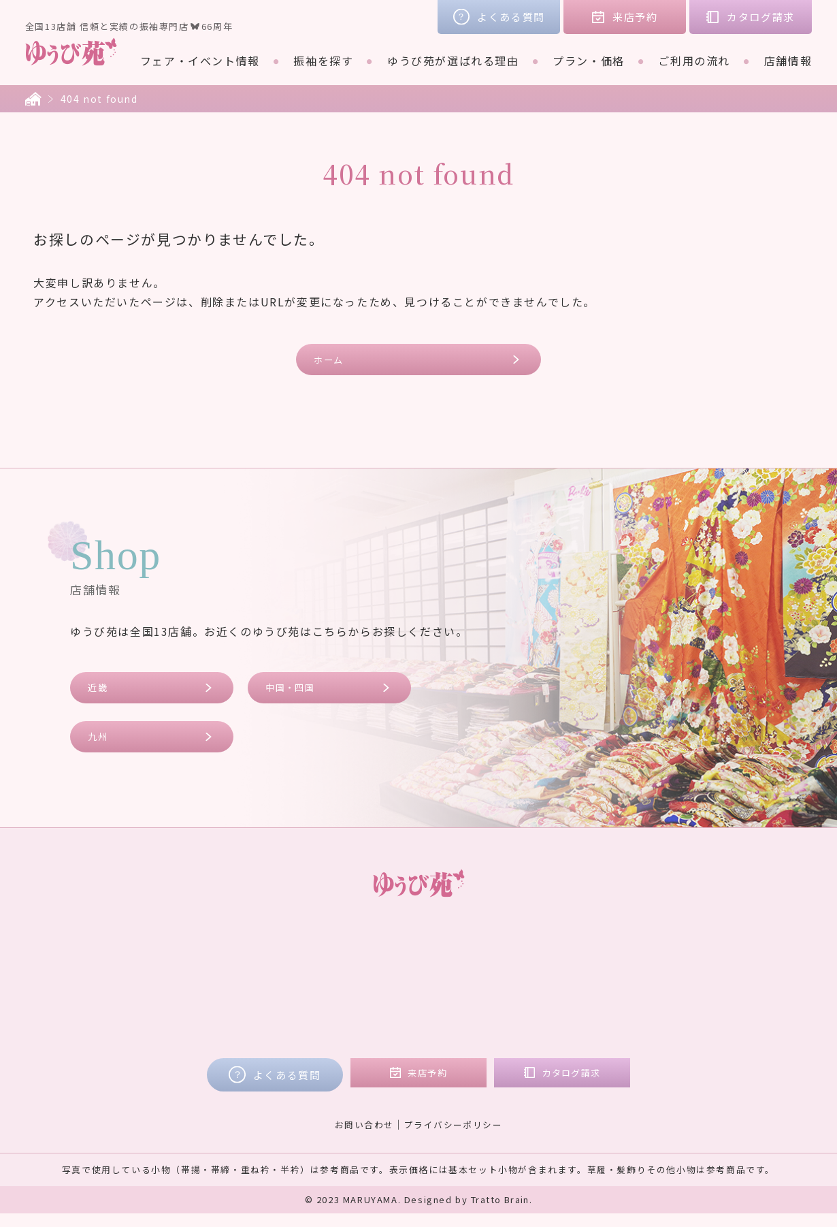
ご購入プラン (384, 993)
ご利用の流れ (694, 60)
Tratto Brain (500, 1213)
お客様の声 (660, 954)
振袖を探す (323, 60)
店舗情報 (788, 60)
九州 (102, 747)
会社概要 (654, 993)
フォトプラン (384, 1031)
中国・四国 (296, 694)
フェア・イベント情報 (200, 60)
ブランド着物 (194, 993)
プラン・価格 (589, 60)
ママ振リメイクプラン (407, 1012)
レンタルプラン (389, 974)
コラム (648, 974)
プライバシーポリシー (456, 1137)
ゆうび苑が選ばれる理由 (453, 60)
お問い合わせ (360, 1137)
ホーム (333, 361)
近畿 (102, 694)
